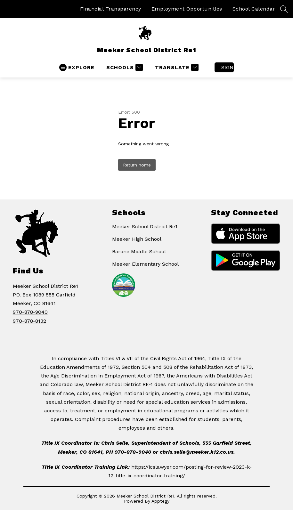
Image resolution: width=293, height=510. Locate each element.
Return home (137, 164)
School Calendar (253, 9)
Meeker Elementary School (145, 264)
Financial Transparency (110, 9)
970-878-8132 (29, 321)
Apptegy (160, 501)
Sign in (227, 67)
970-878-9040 (30, 312)
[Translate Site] (176, 67)
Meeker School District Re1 (144, 226)
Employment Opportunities (186, 9)
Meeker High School (136, 239)
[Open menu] (76, 67)
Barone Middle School (139, 251)
